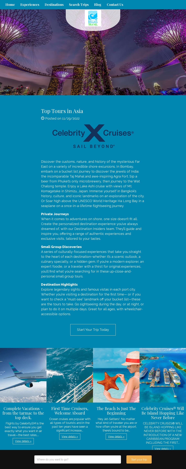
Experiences (29, 4)
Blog (97, 4)
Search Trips (79, 4)
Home (10, 4)
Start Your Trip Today (93, 330)
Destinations (54, 4)
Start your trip (139, 459)
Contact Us (115, 4)
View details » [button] (23, 441)
